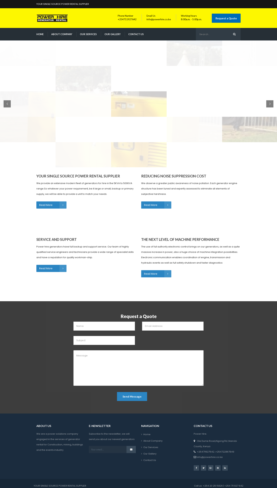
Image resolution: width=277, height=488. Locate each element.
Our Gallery (112, 34)
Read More (52, 170)
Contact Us (136, 34)
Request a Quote (226, 18)
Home (40, 34)
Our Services (88, 34)
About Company (61, 34)
